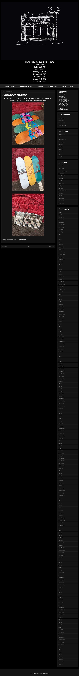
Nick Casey (61, 144)
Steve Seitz (61, 149)
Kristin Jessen (61, 180)
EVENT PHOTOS (67, 86)
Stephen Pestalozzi (62, 139)
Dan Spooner (61, 185)
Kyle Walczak (61, 146)
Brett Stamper (61, 173)
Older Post (51, 246)
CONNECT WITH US (25, 86)
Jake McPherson (62, 166)
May (59, 239)
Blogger (48, 673)
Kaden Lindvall (62, 134)
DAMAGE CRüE (52, 86)
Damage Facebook (62, 125)
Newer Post (5, 246)
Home (28, 246)
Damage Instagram (62, 118)
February (60, 217)
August (60, 232)
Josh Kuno (61, 137)
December (61, 222)
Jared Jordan (61, 198)
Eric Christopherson (63, 190)
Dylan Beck (61, 154)
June (59, 237)
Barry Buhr (61, 188)
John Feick (61, 151)
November (61, 224)
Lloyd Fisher (61, 156)
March (60, 214)
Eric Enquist (61, 193)
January (60, 219)
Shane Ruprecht (62, 175)
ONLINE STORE (10, 86)
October (60, 227)
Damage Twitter (62, 123)
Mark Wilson (61, 203)
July (59, 234)
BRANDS (40, 86)
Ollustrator (40, 673)
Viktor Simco (61, 195)
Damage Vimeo (62, 120)
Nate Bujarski (61, 168)
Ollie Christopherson (63, 170)
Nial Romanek (61, 183)
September (61, 229)
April (60, 212)
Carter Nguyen (62, 142)
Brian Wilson (61, 200)
